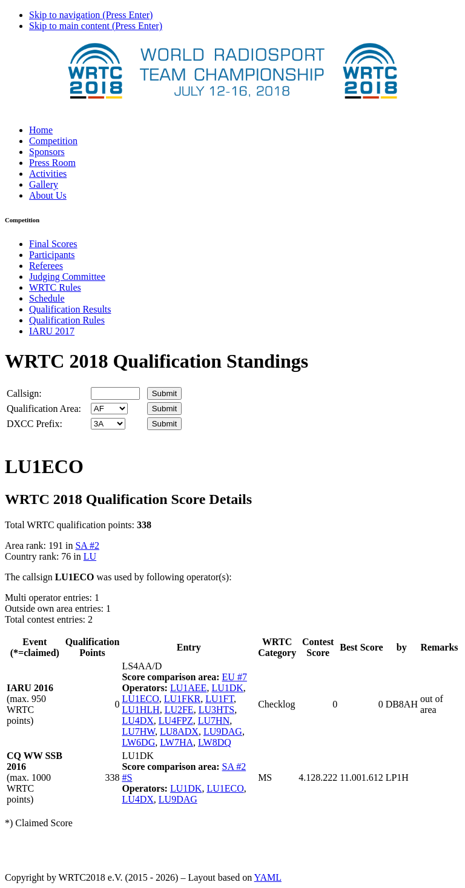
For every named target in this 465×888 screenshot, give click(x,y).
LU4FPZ (176, 720)
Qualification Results (70, 309)
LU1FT (219, 699)
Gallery (43, 184)
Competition (53, 141)
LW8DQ (214, 742)
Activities (48, 173)
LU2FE (179, 709)
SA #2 (87, 545)
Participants (52, 255)
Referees (46, 265)
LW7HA (176, 742)
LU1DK (227, 688)
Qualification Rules (67, 320)
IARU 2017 (51, 331)
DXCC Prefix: (34, 424)
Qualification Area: (44, 408)
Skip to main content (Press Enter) (95, 26)
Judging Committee (67, 276)
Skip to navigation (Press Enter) (91, 15)
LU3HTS (217, 709)
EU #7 (234, 677)
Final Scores (53, 244)
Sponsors (47, 152)
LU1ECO (140, 699)
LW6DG (138, 742)
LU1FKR (182, 699)
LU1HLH (140, 709)
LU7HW (138, 731)
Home (41, 130)
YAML (268, 877)
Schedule (47, 298)
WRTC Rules (55, 287)
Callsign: (24, 393)
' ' (109, 408)
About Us (48, 195)
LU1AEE (188, 688)
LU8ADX (179, 731)
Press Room (52, 162)
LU (90, 556)
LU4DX (137, 720)
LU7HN (213, 720)
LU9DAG (222, 731)
